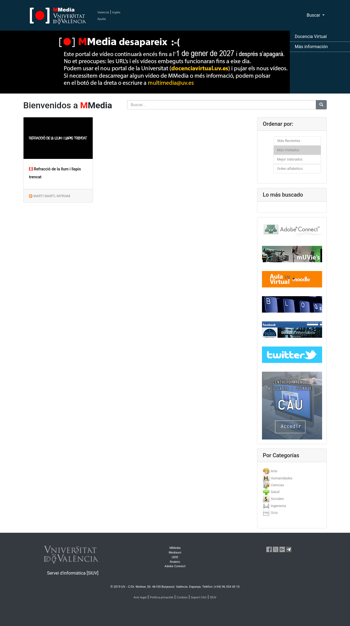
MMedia (175, 548)
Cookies (182, 597)
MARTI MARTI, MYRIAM (51, 196)
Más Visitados (288, 150)
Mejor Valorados (289, 159)
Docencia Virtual (311, 36)
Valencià (103, 12)
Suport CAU (199, 597)
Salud (275, 492)
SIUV (213, 597)
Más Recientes (288, 141)
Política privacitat (161, 597)
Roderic (175, 562)
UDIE (175, 557)
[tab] (292, 471)
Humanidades (281, 478)
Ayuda (101, 19)
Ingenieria (278, 506)
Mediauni (175, 552)
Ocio (274, 513)
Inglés (116, 12)
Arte (274, 471)
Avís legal (140, 597)
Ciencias (277, 485)
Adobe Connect (175, 566)
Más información (311, 46)
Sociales (277, 499)
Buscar (314, 15)
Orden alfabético (290, 169)
